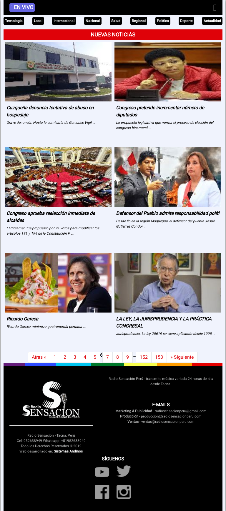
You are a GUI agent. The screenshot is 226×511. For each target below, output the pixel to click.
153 (159, 357)
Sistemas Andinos (68, 451)
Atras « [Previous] (39, 357)
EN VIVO (22, 7)
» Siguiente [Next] (182, 357)
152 (144, 357)
